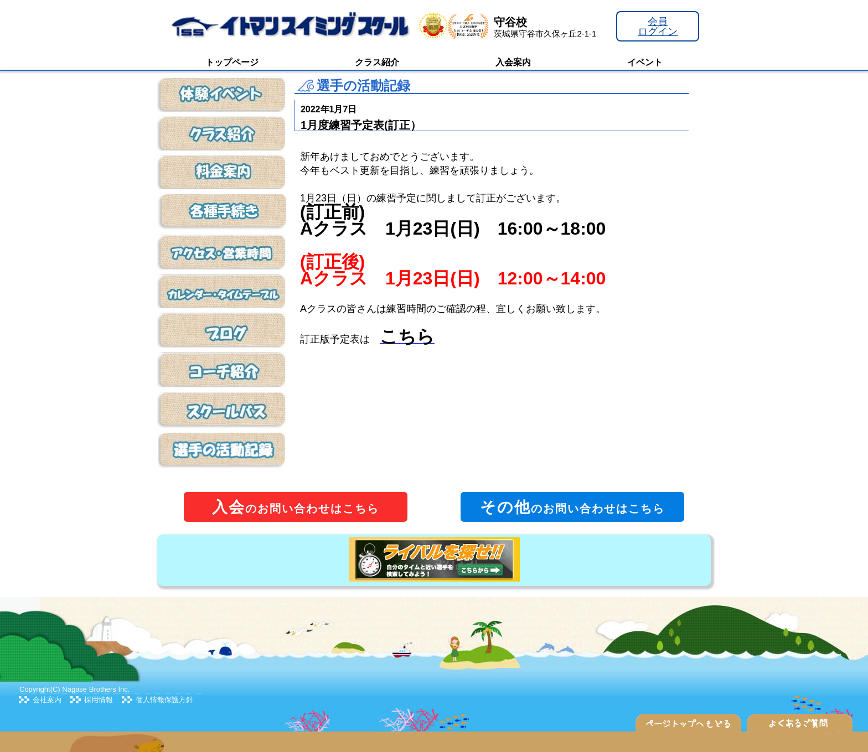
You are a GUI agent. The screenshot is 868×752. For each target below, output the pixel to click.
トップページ (232, 62)
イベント (645, 62)
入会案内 (513, 62)
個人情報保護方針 (164, 700)
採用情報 (98, 700)
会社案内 (47, 700)
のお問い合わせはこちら (295, 507)
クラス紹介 (377, 62)
